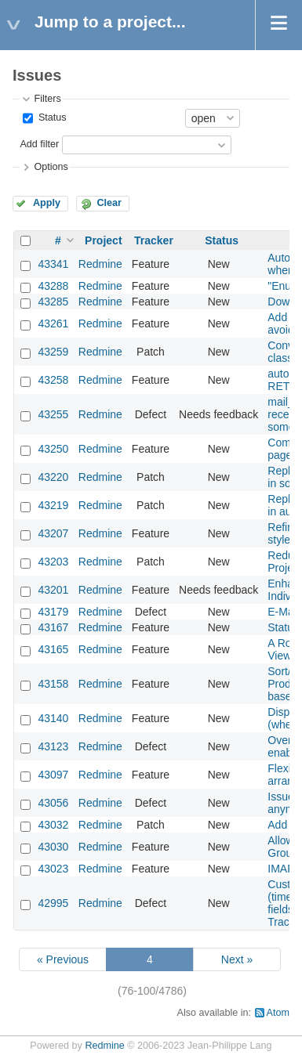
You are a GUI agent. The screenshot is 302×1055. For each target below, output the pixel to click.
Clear (109, 202)
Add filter (39, 144)
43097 (53, 774)
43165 (53, 649)
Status (50, 117)
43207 (53, 533)
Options (50, 166)
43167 (53, 627)
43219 (53, 505)
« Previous (63, 959)
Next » (237, 959)
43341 (53, 264)
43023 (53, 868)
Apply (46, 202)
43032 (53, 824)
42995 (53, 903)
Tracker (153, 240)
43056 (53, 803)
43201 (53, 590)
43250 (53, 449)
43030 (53, 846)
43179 (53, 611)
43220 (53, 477)
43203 (53, 561)
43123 (53, 746)
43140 (53, 718)
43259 (53, 351)
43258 (53, 380)
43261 (53, 323)
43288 (53, 286)
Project (103, 240)
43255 (53, 414)
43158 (53, 683)
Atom (278, 1012)
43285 (53, 301)
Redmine (100, 264)
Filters (47, 98)
